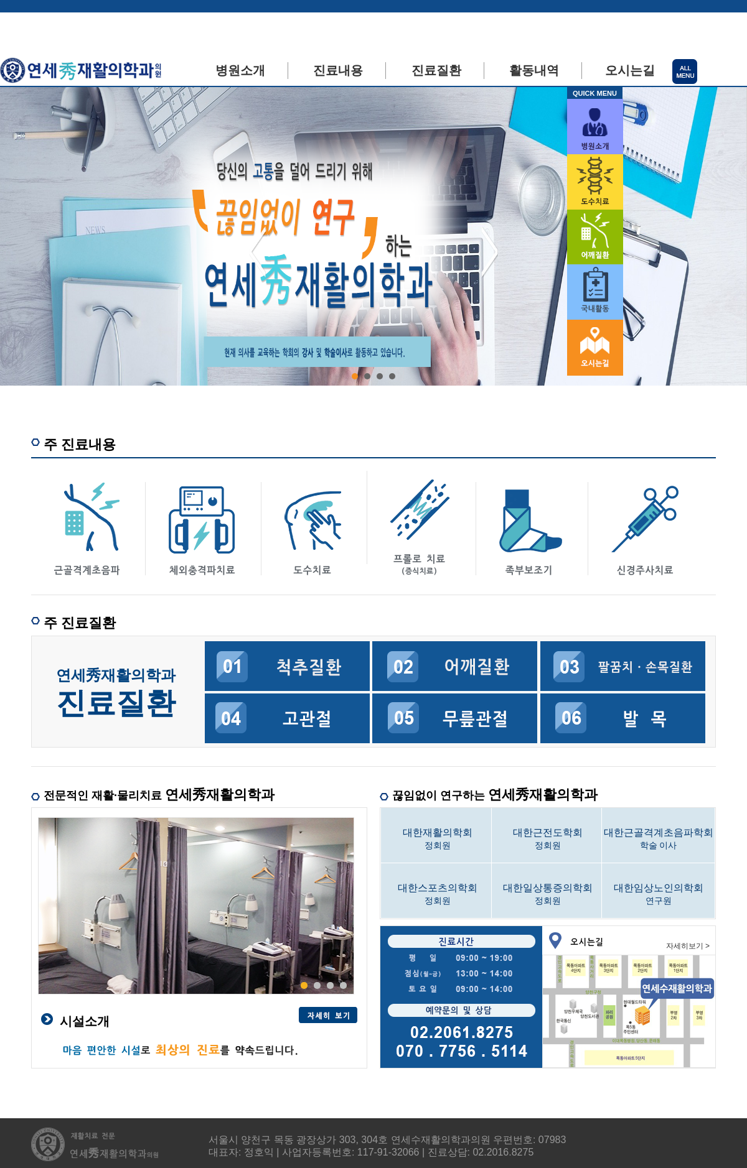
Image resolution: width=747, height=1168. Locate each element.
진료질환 (436, 70)
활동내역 (534, 70)
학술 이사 (658, 838)
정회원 (437, 838)
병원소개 (240, 70)
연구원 (658, 894)
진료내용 (338, 70)
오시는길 (630, 70)
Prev (257, 251)
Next (489, 251)
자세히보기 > (688, 946)
